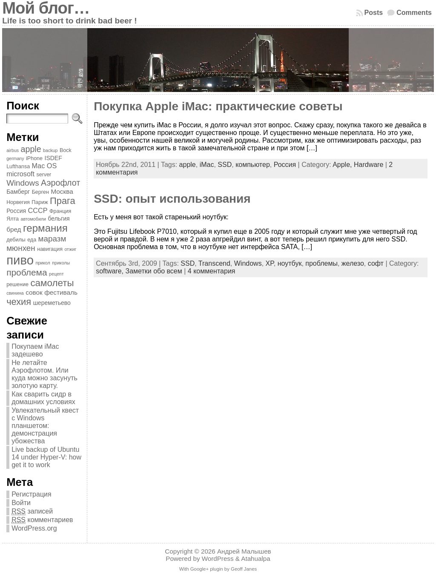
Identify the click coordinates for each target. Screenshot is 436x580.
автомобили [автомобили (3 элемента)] (33, 218)
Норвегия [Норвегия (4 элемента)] (18, 202)
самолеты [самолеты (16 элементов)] (52, 283)
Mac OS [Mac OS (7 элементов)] (44, 165)
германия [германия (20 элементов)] (45, 228)
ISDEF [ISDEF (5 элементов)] (53, 158)
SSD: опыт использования (172, 198)
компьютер (252, 164)
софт (376, 263)
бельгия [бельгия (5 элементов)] (58, 218)
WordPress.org (34, 528)
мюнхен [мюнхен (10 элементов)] (20, 248)
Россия (285, 164)
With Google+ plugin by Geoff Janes (218, 568)
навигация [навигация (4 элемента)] (50, 249)
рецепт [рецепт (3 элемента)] (56, 273)
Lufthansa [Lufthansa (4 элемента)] (18, 166)
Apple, (343, 164)
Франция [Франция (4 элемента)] (60, 211)
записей (32, 511)
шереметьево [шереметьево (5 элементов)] (52, 302)
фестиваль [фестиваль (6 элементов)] (60, 292)
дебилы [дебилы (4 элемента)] (16, 240)
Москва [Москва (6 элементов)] (62, 191)
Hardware (368, 164)
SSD (225, 164)
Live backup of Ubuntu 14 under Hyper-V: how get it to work (46, 457)
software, (110, 271)
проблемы (321, 263)
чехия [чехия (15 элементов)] (18, 301)
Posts (373, 12)
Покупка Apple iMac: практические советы (218, 106)
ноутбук (290, 263)
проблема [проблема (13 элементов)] (26, 272)
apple (187, 164)
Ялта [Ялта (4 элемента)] (12, 219)
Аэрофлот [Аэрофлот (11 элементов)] (60, 182)
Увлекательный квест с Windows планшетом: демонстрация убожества (45, 426)
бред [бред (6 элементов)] (13, 229)
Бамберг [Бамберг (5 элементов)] (18, 191)
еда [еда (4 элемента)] (31, 240)
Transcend (214, 263)
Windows (248, 263)
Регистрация (31, 494)
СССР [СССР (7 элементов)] (38, 210)
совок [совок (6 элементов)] (34, 292)
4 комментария (211, 271)
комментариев (42, 520)
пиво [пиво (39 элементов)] (20, 260)
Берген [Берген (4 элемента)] (40, 192)
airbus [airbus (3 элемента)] (12, 150)
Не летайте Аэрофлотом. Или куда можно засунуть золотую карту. (44, 374)
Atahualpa (255, 558)
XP (270, 263)
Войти (21, 502)
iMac (207, 164)
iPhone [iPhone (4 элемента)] (34, 158)
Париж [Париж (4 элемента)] (40, 202)
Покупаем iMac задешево (35, 350)
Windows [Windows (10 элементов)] (22, 182)
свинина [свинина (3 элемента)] (15, 293)
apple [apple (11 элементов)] (31, 149)
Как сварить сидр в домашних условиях (43, 397)
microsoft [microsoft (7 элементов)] (20, 174)
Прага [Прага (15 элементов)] (62, 200)
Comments (414, 12)
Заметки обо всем (153, 271)
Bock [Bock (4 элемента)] (66, 150)
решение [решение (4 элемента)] (17, 284)
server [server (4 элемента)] (44, 175)
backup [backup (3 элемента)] (50, 150)
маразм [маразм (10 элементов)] (52, 238)
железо (352, 263)
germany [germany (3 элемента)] (15, 158)
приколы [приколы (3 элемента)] (61, 262)
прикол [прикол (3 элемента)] (42, 262)
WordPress (218, 558)
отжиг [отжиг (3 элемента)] (70, 249)
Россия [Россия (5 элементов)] (16, 210)
